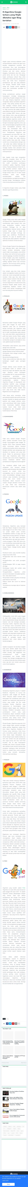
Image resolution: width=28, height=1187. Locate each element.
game (22, 1130)
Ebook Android (6, 1130)
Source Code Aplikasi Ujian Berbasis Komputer (8, 1057)
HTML (5, 1133)
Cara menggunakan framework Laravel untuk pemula (17, 1116)
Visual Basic (17, 1135)
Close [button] (8, 1184)
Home (4, 9)
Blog (7, 9)
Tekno (21, 1133)
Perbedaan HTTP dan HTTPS (20, 1056)
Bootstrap (19, 1126)
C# (23, 1126)
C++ (4, 1128)
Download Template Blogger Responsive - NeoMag (20, 1042)
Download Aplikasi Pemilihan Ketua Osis (17, 1092)
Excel (18, 1130)
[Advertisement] (14, 45)
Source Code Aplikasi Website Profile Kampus (17, 1110)
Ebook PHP (13, 1130)
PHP (17, 1133)
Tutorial (5, 1135)
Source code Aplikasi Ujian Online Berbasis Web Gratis (16, 1098)
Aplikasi (9, 1126)
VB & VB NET (10, 1135)
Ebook (19, 1128)
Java (8, 1133)
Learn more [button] (5, 1180)
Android (5, 1126)
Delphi (14, 1128)
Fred (24, 888)
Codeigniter (9, 1128)
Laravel (12, 1133)
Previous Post (5, 1062)
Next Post (23, 1062)
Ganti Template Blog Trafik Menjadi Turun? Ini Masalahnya (8, 1042)
